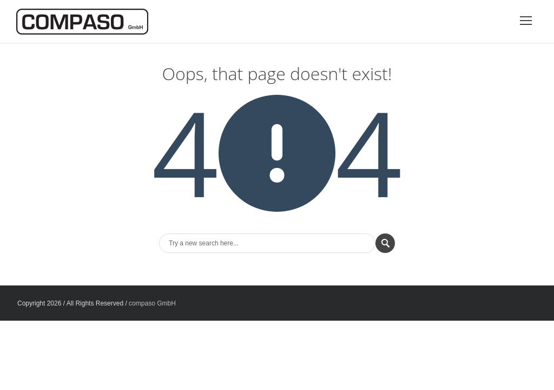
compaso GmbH (152, 303)
